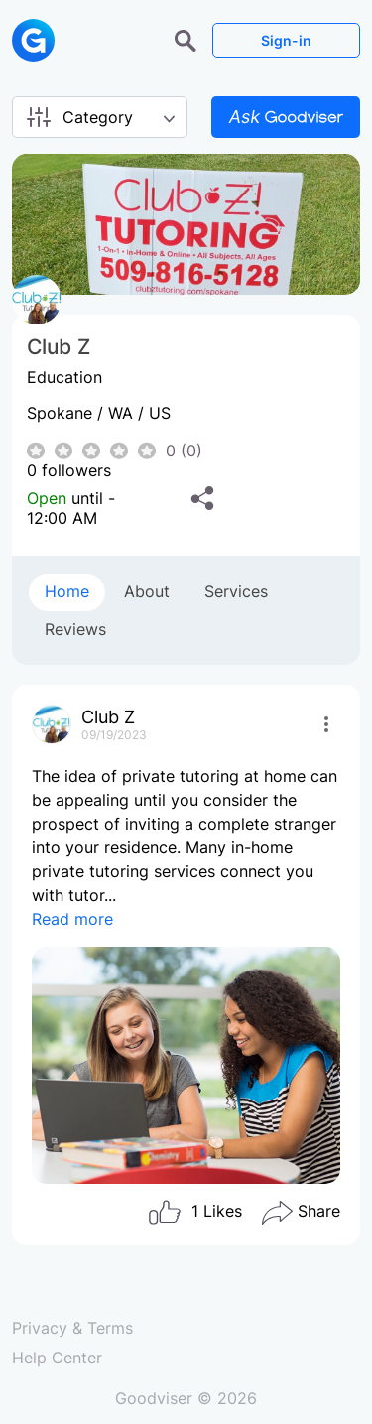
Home (67, 591)
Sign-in (286, 40)
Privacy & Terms (72, 1328)
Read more (72, 919)
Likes (194, 1213)
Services (236, 591)
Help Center (57, 1357)
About (147, 591)
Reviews (75, 629)
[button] (188, 39)
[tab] (67, 592)
